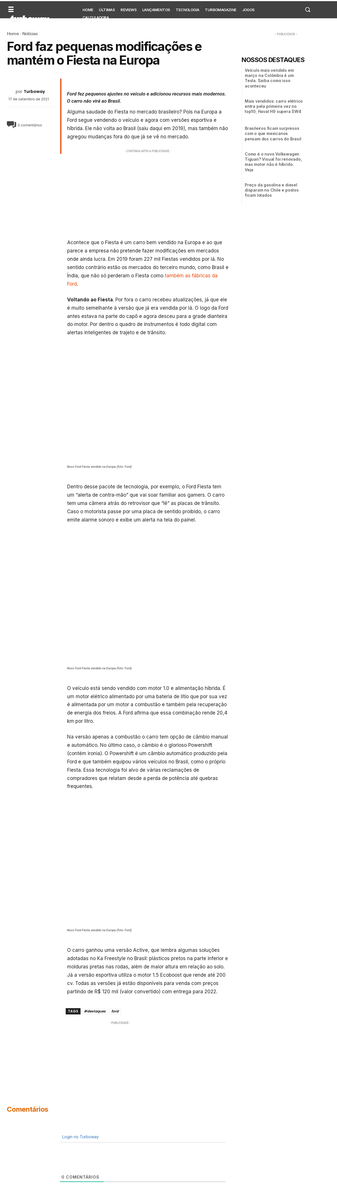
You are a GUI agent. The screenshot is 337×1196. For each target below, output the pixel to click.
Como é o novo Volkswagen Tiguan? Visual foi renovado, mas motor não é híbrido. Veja (273, 162)
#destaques (95, 1011)
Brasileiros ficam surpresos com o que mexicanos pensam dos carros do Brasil (273, 133)
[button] (307, 9)
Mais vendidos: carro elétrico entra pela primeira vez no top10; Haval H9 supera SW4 (274, 106)
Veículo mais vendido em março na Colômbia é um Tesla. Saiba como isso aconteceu (269, 78)
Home (13, 33)
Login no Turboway (80, 1136)
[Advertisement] (148, 194)
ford (115, 1011)
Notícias (30, 33)
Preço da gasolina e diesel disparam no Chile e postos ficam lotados (272, 190)
